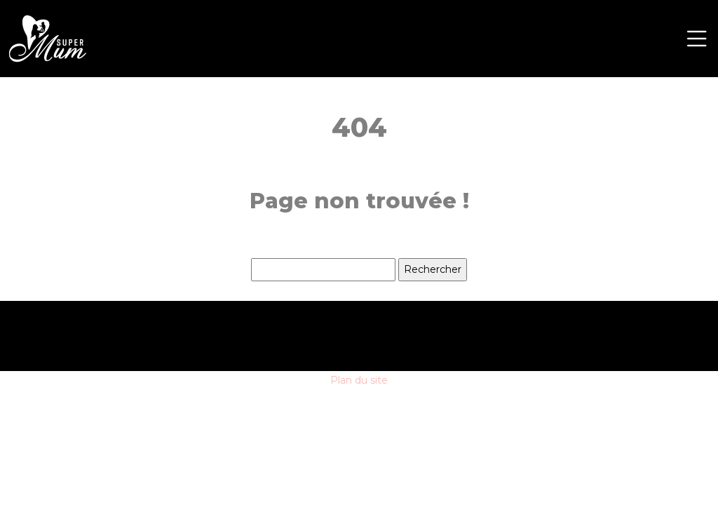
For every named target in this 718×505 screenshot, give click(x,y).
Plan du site (359, 380)
